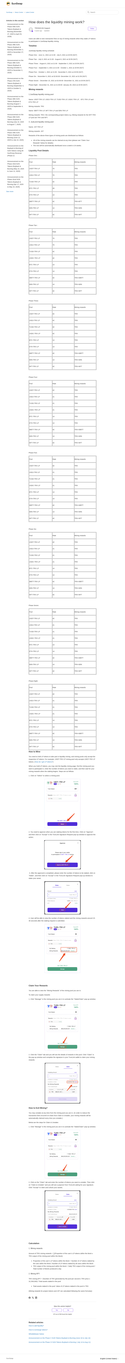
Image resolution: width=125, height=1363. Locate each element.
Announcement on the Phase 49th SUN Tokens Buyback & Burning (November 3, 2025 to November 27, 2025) (15, 48)
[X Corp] (33, 1298)
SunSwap (9, 12)
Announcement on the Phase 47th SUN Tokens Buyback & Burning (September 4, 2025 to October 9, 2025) (15, 84)
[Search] (102, 12)
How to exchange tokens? (38, 1330)
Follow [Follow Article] (92, 28)
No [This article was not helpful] (68, 1310)
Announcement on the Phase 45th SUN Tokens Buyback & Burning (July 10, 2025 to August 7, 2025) (15, 119)
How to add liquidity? (36, 1326)
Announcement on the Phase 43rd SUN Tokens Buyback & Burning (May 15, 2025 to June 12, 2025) (15, 166)
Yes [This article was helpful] (57, 1310)
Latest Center (30, 12)
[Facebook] (30, 1298)
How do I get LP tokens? (44, 762)
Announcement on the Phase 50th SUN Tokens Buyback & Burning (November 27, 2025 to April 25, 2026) (15, 30)
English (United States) (109, 1358)
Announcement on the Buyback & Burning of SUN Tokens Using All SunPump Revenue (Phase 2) (15, 151)
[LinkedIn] (36, 1298)
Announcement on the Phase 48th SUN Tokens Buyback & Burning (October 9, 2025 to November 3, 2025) (15, 66)
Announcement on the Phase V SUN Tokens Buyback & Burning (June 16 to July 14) (59, 1338)
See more (9, 191)
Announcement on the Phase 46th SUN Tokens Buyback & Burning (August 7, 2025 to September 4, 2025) (15, 103)
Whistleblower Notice (36, 1334)
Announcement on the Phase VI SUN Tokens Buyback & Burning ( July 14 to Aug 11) (59, 1342)
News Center (19, 12)
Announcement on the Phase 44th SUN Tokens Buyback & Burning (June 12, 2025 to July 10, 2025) (15, 135)
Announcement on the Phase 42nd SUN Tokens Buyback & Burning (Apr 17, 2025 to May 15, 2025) (15, 182)
